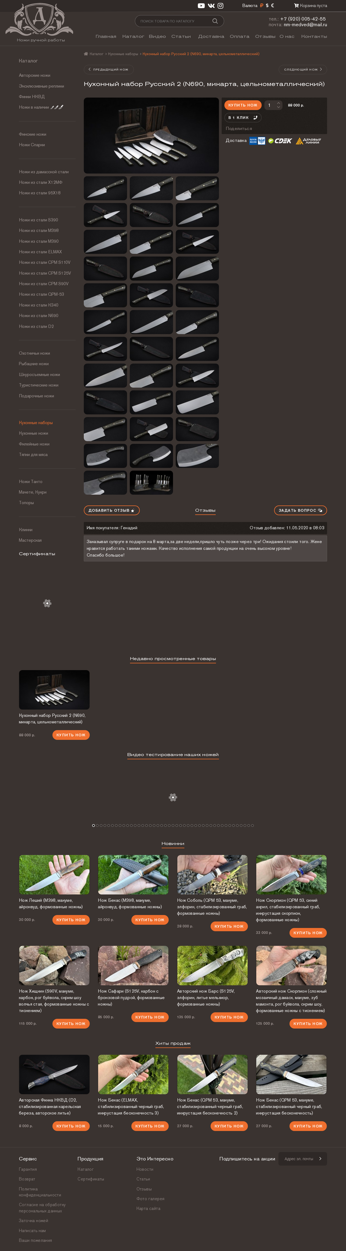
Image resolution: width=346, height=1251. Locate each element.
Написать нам (32, 1230)
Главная (106, 36)
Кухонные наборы (36, 422)
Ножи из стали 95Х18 (40, 193)
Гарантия (28, 1169)
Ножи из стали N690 (38, 315)
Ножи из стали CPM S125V (45, 273)
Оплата (239, 36)
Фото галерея (151, 1199)
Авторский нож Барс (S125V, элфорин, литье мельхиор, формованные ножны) (206, 997)
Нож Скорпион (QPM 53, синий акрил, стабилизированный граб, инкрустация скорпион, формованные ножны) (288, 910)
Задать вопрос (300, 510)
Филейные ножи (34, 444)
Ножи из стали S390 (38, 220)
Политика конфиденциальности (40, 1192)
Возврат (27, 1179)
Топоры (26, 502)
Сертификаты (91, 1179)
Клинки (25, 530)
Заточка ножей (33, 1220)
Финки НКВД (32, 96)
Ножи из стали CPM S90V (44, 284)
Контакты (314, 36)
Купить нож (242, 105)
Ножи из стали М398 (39, 230)
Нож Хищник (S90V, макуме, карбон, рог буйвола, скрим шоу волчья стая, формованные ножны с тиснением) (54, 1000)
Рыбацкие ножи (34, 364)
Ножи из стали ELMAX (40, 252)
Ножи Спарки (32, 145)
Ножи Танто (30, 481)
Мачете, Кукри (32, 492)
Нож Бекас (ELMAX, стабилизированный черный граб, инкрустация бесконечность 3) (131, 1106)
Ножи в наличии (41, 107)
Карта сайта (148, 1208)
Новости (145, 1169)
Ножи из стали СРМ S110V (45, 262)
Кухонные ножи (33, 433)
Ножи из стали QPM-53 (41, 294)
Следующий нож (303, 69)
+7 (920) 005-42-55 (303, 19)
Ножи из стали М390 (39, 241)
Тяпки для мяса (33, 454)
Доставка (211, 36)
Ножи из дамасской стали (44, 172)
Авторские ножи (34, 75)
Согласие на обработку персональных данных (42, 1207)
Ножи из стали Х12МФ (40, 182)
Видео (157, 36)
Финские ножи (32, 134)
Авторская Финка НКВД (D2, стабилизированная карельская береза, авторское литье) (50, 1106)
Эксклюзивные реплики (41, 86)
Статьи (181, 36)
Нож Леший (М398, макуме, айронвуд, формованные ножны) (51, 903)
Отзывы (265, 36)
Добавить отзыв (111, 510)
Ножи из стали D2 (36, 326)
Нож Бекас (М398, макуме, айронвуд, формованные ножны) (130, 903)
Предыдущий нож (108, 69)
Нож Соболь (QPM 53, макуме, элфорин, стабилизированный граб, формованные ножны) (212, 906)
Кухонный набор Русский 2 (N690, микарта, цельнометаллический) (52, 719)
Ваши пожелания (35, 1240)
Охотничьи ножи (34, 353)
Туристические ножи (38, 385)
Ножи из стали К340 (38, 305)
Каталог (133, 36)
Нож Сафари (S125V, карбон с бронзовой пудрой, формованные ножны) (131, 997)
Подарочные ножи (36, 396)
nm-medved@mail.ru (305, 24)
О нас (287, 36)
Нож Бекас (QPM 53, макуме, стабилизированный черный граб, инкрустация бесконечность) (289, 1106)
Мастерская (30, 540)
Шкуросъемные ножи (39, 374)
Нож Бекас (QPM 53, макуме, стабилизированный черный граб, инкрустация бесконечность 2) (210, 1106)
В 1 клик (243, 117)
